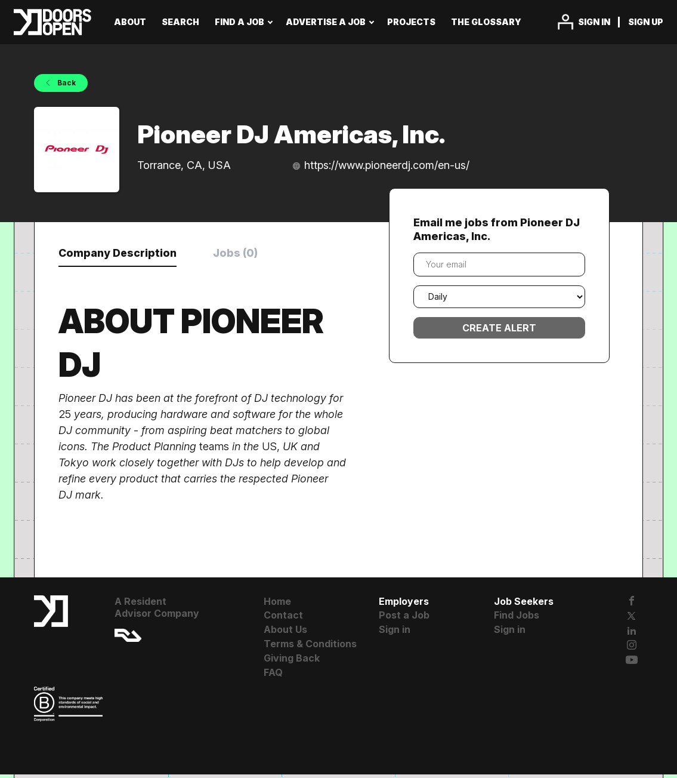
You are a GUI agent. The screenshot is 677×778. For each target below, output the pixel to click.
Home (277, 605)
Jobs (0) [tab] (269, 254)
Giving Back (292, 662)
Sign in (594, 22)
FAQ (273, 676)
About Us (285, 633)
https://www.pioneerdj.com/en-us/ (386, 165)
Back (65, 82)
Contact (283, 619)
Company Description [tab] (131, 254)
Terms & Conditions (310, 648)
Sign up (645, 22)
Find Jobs (516, 619)
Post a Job (404, 619)
